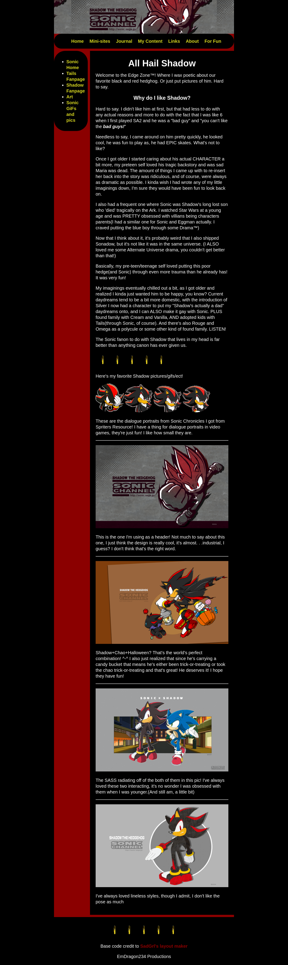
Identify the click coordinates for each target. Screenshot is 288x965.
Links (174, 41)
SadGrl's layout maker (163, 946)
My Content (150, 41)
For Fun (213, 41)
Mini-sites (100, 41)
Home (77, 41)
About (192, 41)
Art (69, 96)
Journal (124, 41)
